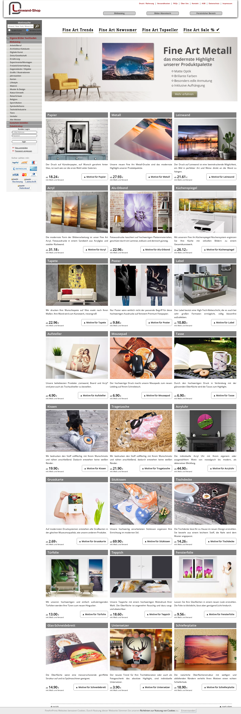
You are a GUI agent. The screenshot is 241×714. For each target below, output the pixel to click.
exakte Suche (17, 31)
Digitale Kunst (16, 52)
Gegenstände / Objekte (20, 69)
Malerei (13, 85)
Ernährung (15, 59)
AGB (203, 3)
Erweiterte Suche (13, 34)
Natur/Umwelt (16, 92)
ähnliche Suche (35, 31)
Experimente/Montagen (21, 62)
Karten (13, 79)
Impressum (227, 3)
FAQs (175, 3)
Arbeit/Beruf (15, 45)
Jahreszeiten (15, 75)
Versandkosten (163, 3)
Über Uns (185, 3)
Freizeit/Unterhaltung (20, 65)
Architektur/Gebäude (19, 48)
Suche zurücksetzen (33, 34)
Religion (13, 99)
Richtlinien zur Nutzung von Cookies (157, 710)
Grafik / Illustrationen (20, 72)
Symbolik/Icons (17, 106)
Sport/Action (16, 102)
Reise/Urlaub (16, 96)
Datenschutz (214, 3)
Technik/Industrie (18, 109)
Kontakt (195, 3)
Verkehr (13, 116)
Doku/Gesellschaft (18, 55)
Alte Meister (15, 119)
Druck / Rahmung (146, 3)
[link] (77, 30)
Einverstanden (188, 710)
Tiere (12, 112)
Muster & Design (17, 89)
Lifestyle (14, 82)
